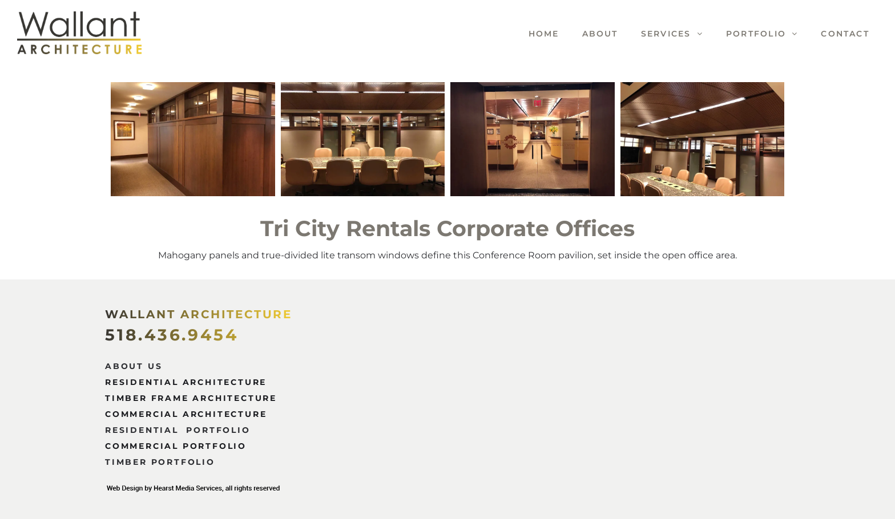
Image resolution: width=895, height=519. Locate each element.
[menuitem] (532, 34)
